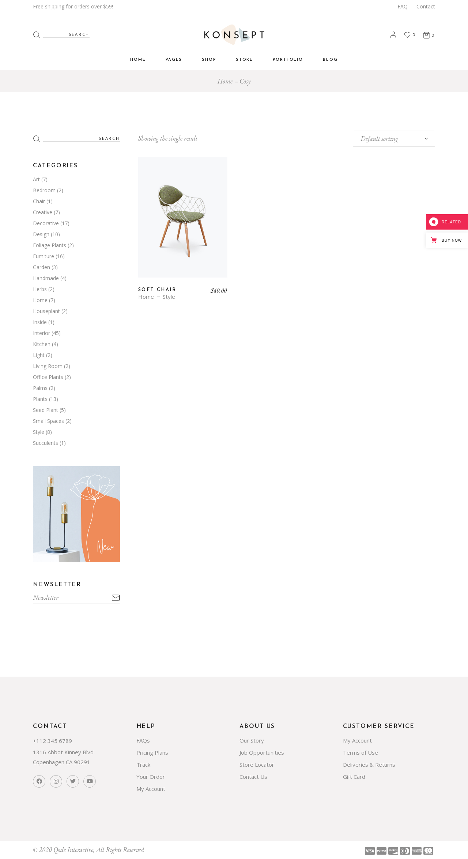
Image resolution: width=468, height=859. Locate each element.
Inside (40, 322)
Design (41, 234)
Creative (42, 212)
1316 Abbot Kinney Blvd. (64, 752)
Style (169, 297)
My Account (150, 788)
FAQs (143, 740)
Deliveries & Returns (369, 764)
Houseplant (46, 311)
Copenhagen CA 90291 (61, 762)
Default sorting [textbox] (379, 138)
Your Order (150, 776)
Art (36, 179)
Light (39, 355)
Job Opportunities (261, 752)
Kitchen (41, 344)
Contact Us (253, 776)
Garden (41, 267)
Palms (40, 387)
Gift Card (354, 776)
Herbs (40, 289)
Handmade (46, 278)
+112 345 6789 (52, 740)
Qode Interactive (73, 849)
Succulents (45, 442)
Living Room (48, 365)
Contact (425, 6)
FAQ (402, 6)
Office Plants (48, 376)
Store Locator (256, 764)
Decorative (46, 223)
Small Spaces (48, 420)
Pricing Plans (152, 752)
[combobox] (394, 138)
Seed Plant (45, 409)
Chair (39, 201)
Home (146, 297)
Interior (41, 333)
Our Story (251, 740)
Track (143, 764)
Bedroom (44, 190)
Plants (40, 398)
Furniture (43, 256)
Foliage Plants (49, 245)
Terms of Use (360, 752)
